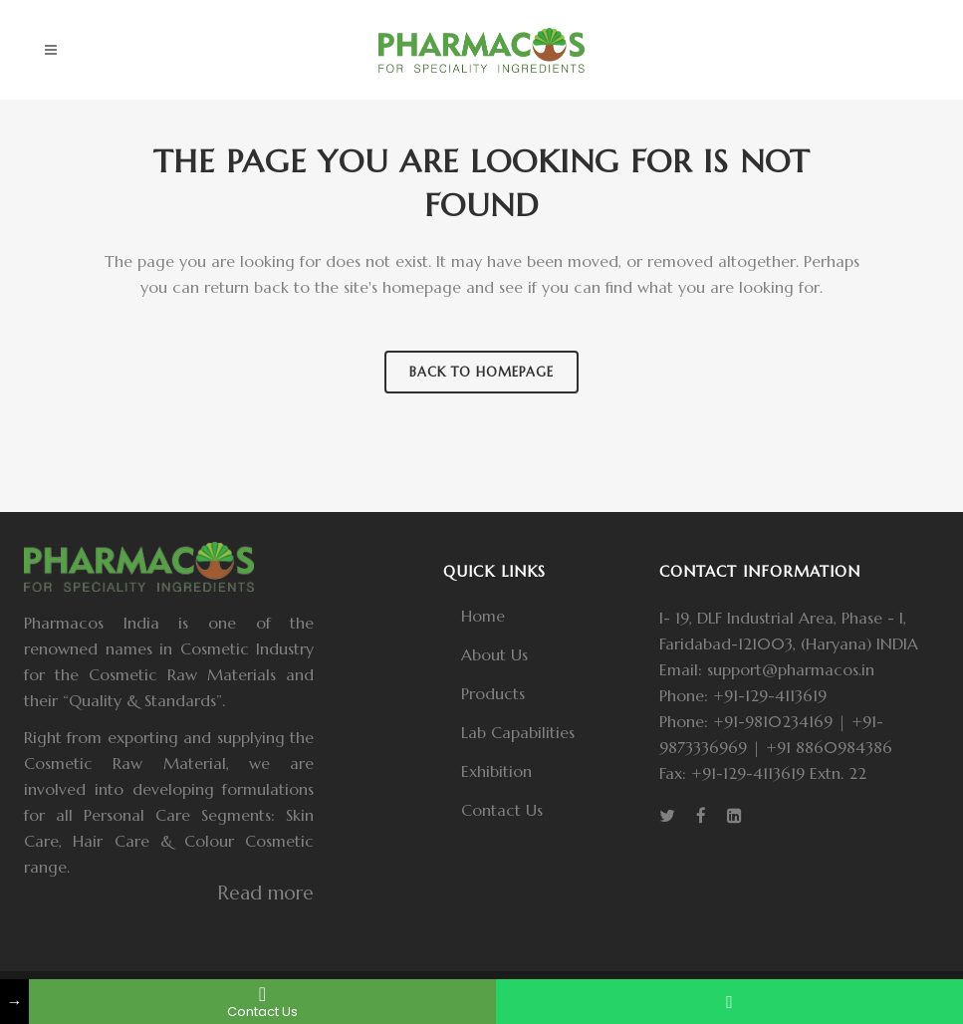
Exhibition (496, 771)
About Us (494, 654)
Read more (265, 892)
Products (493, 693)
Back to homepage (481, 372)
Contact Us (502, 810)
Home (483, 616)
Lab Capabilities (518, 732)
